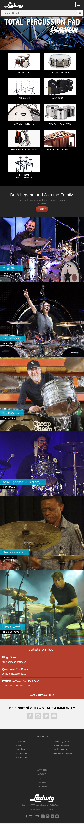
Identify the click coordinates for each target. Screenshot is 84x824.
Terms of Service (48, 810)
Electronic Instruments (62, 754)
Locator (42, 787)
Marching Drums (62, 742)
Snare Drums (22, 746)
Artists (42, 770)
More (42, 696)
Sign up (42, 210)
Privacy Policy (35, 810)
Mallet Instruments (62, 750)
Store (42, 783)
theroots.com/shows (14, 675)
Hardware (21, 750)
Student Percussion (62, 746)
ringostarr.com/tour (14, 663)
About (42, 775)
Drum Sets (21, 742)
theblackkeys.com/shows (16, 686)
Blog (42, 779)
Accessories (21, 754)
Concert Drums (21, 758)
